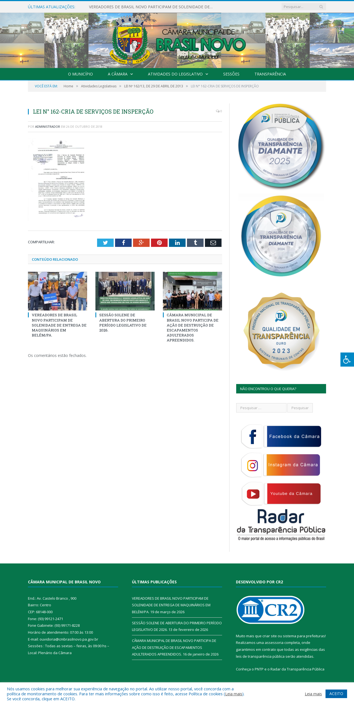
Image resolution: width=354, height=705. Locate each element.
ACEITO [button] (336, 693)
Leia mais (233, 693)
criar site (269, 635)
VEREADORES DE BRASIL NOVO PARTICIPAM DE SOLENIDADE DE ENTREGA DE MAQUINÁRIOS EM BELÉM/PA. (152, 6)
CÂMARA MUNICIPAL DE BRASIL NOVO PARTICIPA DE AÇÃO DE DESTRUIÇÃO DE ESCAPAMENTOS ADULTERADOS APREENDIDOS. (192, 327)
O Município (80, 74)
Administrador (47, 126)
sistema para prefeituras (304, 635)
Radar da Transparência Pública (297, 669)
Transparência (270, 74)
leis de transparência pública (260, 656)
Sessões (231, 74)
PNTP (259, 669)
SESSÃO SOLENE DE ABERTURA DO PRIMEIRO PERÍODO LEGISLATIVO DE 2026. (123, 322)
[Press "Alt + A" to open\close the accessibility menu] (347, 359)
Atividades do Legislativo (175, 74)
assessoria (274, 642)
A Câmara (117, 74)
